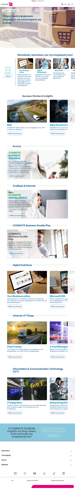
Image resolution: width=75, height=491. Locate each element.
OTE (12, 480)
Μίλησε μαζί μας (53, 435)
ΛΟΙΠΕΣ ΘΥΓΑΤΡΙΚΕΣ (32, 480)
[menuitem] (15, 473)
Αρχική (6, 11)
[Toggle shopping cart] (69, 4)
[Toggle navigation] (72, 4)
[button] (71, 119)
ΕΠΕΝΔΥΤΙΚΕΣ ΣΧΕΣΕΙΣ (57, 480)
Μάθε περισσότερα (16, 176)
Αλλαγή (8, 76)
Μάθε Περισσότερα (15, 133)
